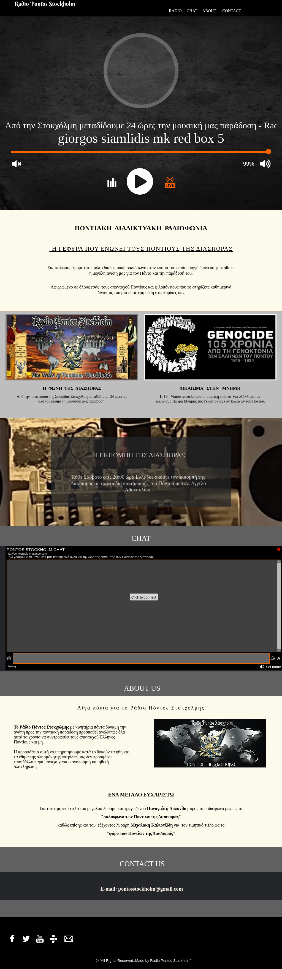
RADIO (175, 11)
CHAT (192, 11)
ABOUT (212, 11)
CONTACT (232, 11)
